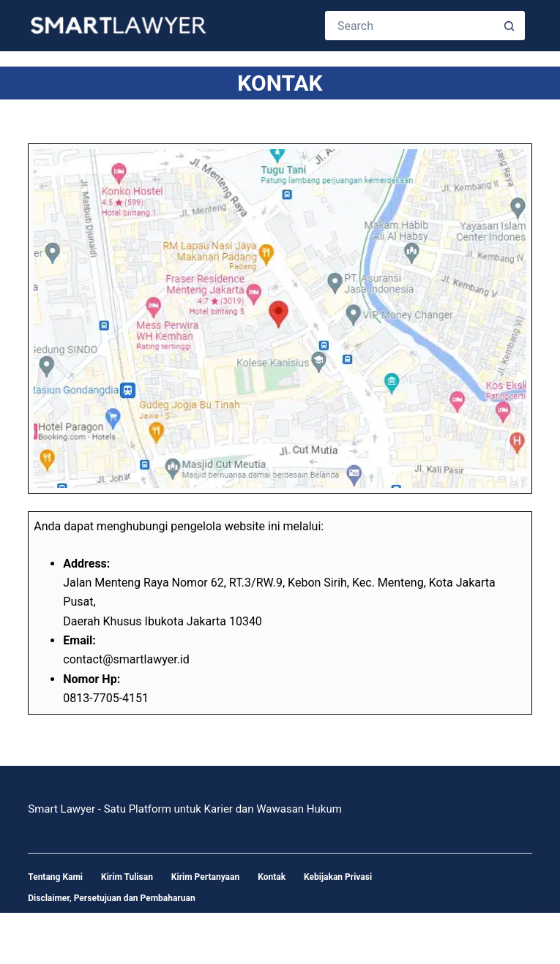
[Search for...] (410, 25)
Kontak (271, 877)
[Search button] (510, 25)
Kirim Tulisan (127, 877)
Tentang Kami (55, 877)
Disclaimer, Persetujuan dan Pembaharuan (111, 898)
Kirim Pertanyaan (205, 877)
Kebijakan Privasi (338, 877)
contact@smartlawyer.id (126, 659)
